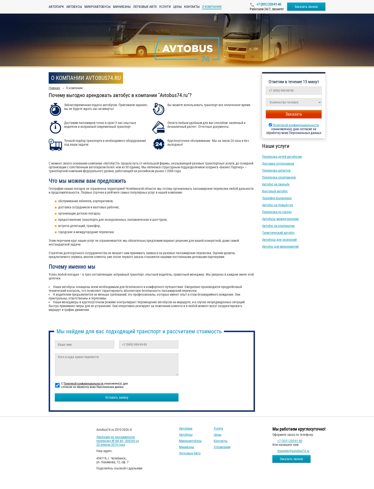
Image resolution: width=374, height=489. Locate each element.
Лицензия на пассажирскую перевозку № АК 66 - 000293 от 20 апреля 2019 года (117, 441)
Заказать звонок (306, 7)
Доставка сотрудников (278, 163)
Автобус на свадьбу (276, 184)
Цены (177, 7)
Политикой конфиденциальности (296, 125)
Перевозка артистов (276, 170)
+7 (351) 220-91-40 (268, 4)
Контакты (192, 7)
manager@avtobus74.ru (293, 451)
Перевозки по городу (277, 212)
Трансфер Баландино (277, 198)
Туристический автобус (278, 233)
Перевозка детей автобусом (282, 157)
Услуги (165, 7)
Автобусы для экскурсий (279, 240)
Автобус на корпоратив (278, 226)
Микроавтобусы (97, 7)
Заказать (294, 114)
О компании (222, 447)
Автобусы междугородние (280, 219)
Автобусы (74, 7)
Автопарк (56, 7)
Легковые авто (145, 7)
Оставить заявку (116, 397)
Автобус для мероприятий (280, 246)
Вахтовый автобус (275, 191)
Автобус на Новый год (277, 205)
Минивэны (122, 7)
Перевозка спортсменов (279, 177)
